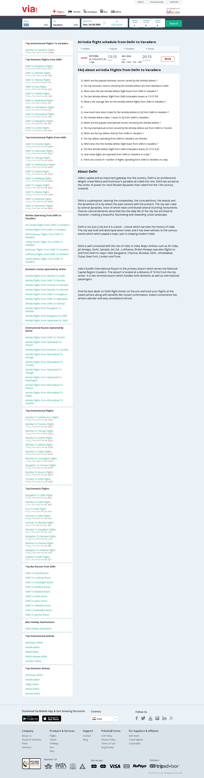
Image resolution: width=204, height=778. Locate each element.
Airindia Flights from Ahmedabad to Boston (44, 386)
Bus (52, 747)
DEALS (141, 2)
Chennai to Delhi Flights (37, 515)
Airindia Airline (32, 647)
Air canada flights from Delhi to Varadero (47, 224)
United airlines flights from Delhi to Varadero (44, 260)
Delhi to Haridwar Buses (38, 605)
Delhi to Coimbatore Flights (39, 107)
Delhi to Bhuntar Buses (37, 591)
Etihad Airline (32, 651)
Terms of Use (108, 743)
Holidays (54, 743)
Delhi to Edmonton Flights (39, 205)
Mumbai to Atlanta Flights (39, 444)
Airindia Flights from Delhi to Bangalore (46, 294)
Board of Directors (31, 739)
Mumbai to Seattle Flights (38, 437)
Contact (87, 735)
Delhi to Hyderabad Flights (39, 100)
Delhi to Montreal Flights (38, 198)
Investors (27, 747)
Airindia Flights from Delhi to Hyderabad (46, 298)
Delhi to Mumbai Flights (38, 72)
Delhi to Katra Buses (36, 596)
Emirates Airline (33, 661)
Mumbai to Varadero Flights (40, 49)
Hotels (53, 739)
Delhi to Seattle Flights (37, 171)
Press (25, 743)
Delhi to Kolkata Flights (37, 93)
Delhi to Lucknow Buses (38, 577)
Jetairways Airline (34, 642)
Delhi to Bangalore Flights (39, 66)
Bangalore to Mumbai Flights (40, 536)
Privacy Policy (108, 739)
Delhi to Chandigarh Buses (39, 582)
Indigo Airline (32, 684)
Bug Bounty (107, 747)
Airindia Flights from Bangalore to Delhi (46, 315)
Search (174, 23)
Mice (52, 751)
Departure (87, 21)
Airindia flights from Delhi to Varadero (45, 229)
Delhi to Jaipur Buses (36, 600)
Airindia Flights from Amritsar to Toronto (47, 349)
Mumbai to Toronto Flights (39, 424)
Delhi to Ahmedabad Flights (40, 114)
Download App (157, 2)
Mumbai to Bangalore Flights (40, 529)
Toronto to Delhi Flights (38, 479)
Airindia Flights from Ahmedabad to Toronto (44, 363)
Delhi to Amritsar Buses (38, 586)
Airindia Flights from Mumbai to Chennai (46, 289)
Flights (53, 735)
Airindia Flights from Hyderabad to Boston (43, 343)
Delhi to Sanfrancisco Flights (40, 164)
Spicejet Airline (32, 693)
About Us (27, 735)
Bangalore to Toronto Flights (40, 465)
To (54, 21)
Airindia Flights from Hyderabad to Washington (43, 379)
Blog (85, 739)
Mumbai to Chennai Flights (39, 543)
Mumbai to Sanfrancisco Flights (41, 417)
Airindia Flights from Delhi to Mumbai (45, 280)
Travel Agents (136, 739)
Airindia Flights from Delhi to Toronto (45, 337)
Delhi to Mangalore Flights (39, 120)
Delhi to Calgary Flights (37, 185)
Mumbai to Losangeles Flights (41, 458)
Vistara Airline (32, 688)
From (26, 21)
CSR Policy (106, 735)
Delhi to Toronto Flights (38, 143)
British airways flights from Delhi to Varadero (44, 236)
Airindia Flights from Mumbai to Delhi (45, 275)
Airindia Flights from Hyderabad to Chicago (43, 371)
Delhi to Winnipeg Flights (38, 178)
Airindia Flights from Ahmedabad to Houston (44, 402)
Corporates (134, 743)
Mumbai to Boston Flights (39, 472)
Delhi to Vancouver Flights (39, 150)
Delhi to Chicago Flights (37, 157)
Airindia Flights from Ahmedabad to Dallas (44, 394)
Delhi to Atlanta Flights (37, 192)
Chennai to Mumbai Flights (39, 522)
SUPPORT (174, 2)
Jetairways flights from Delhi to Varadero (47, 249)
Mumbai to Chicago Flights (39, 430)
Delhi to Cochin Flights (37, 127)
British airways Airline (36, 656)
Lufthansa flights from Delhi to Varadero (47, 254)
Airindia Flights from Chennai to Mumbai (46, 284)
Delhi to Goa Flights (35, 86)
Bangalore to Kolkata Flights (40, 550)
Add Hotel (134, 735)
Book (168, 58)
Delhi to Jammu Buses (37, 614)
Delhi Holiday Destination (38, 628)
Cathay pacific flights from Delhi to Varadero (44, 243)
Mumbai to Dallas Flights (38, 451)
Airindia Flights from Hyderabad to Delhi (46, 320)
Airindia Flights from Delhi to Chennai (45, 303)
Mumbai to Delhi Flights (38, 501)
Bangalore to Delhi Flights (39, 495)
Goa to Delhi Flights (35, 508)
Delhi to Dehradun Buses (38, 610)
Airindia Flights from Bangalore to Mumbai (43, 310)
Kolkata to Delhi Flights (37, 556)
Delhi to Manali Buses (37, 573)
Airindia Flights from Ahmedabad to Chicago (44, 356)
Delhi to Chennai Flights (37, 79)
